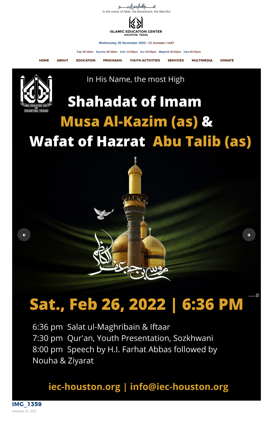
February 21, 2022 (24, 411)
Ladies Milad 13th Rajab (23, 234)
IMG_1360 (254, 234)
